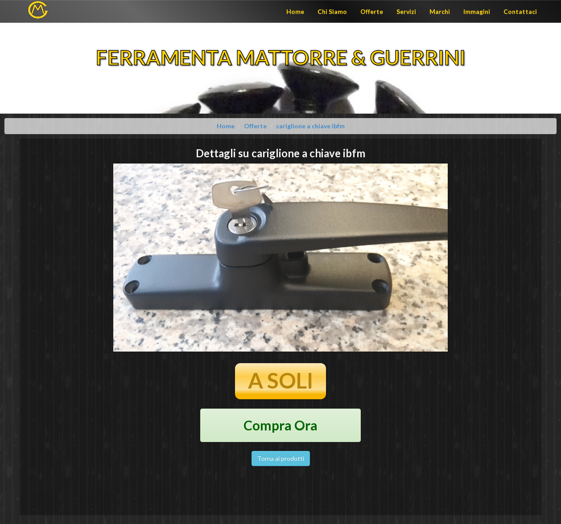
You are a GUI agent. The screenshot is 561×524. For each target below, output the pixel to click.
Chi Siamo (332, 11)
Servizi (406, 11)
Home (295, 11)
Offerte (371, 11)
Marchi (439, 11)
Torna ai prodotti (280, 458)
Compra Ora (280, 425)
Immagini (476, 11)
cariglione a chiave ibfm (310, 126)
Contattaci (520, 11)
